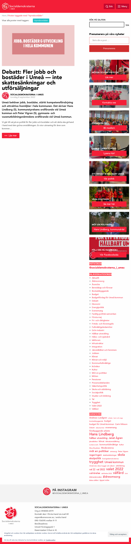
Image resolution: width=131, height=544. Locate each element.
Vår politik (109, 178)
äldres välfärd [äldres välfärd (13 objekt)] (93, 480)
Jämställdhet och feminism (104, 350)
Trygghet (96, 402)
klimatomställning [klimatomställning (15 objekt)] (112, 441)
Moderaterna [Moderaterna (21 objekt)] (107, 448)
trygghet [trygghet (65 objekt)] (96, 461)
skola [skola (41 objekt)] (121, 454)
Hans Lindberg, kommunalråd (109, 229)
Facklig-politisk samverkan (104, 314)
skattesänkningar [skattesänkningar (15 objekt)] (110, 455)
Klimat (95, 356)
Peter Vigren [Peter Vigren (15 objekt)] (123, 451)
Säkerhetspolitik (99, 386)
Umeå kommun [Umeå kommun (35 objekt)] (114, 462)
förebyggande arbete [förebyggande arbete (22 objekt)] (99, 430)
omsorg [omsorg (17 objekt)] (113, 451)
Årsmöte (96, 284)
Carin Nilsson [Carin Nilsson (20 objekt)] (121, 424)
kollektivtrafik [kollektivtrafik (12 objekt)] (93, 445)
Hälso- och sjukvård (101, 337)
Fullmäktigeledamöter (102, 327)
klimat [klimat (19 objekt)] (101, 441)
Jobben (95, 353)
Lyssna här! (109, 153)
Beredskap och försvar (102, 287)
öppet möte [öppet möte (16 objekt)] (104, 480)
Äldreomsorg (98, 281)
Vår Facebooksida (109, 254)
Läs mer (13, 135)
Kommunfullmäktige (101, 363)
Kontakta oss (109, 102)
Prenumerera (109, 48)
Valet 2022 (97, 406)
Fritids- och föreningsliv (103, 324)
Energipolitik (98, 307)
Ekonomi (96, 304)
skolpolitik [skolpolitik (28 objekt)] (95, 458)
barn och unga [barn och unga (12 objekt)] (118, 418)
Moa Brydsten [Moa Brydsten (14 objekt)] (94, 448)
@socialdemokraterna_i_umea (106, 267)
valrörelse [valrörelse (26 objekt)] (94, 473)
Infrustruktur (97, 343)
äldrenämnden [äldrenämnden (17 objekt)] (95, 477)
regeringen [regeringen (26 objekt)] (95, 454)
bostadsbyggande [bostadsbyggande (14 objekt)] (96, 421)
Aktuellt (95, 278)
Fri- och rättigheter (101, 320)
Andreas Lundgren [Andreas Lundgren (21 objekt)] (98, 417)
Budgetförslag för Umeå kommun (107, 297)
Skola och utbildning (101, 389)
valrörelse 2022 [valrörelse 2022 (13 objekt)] (106, 473)
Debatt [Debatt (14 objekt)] (92, 428)
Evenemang (97, 310)
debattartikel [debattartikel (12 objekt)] (100, 428)
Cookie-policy (50, 540)
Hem (4, 15)
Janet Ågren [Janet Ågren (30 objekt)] (116, 438)
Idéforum (96, 340)
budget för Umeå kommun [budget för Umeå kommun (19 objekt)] (101, 424)
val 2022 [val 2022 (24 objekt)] (100, 469)
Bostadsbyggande (100, 291)
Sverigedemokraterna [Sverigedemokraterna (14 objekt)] (110, 459)
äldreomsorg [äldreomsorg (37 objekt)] (111, 476)
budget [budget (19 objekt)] (107, 421)
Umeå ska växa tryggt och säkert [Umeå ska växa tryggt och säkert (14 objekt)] (102, 466)
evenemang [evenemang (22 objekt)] (111, 427)
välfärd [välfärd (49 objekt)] (118, 472)
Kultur (94, 369)
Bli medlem (109, 127)
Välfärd (95, 409)
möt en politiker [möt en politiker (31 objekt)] (99, 451)
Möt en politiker (99, 373)
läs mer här (109, 204)
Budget (95, 294)
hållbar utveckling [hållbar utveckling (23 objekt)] (98, 438)
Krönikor (96, 366)
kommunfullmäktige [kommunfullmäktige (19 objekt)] (109, 444)
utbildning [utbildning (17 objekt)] (120, 465)
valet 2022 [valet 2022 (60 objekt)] (114, 469)
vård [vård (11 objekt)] (126, 473)
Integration (97, 346)
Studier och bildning (101, 396)
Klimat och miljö (99, 360)
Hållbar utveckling (100, 333)
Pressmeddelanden (101, 383)
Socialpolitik (97, 392)
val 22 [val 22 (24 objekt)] (92, 469)
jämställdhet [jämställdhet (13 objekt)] (93, 441)
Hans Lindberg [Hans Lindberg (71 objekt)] (101, 434)
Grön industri (98, 330)
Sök (127, 25)
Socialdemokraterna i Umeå (27, 94)
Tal (93, 399)
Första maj (97, 317)
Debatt (95, 301)
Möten (95, 376)
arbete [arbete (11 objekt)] (110, 418)
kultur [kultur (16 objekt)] (121, 444)
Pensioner (96, 379)
